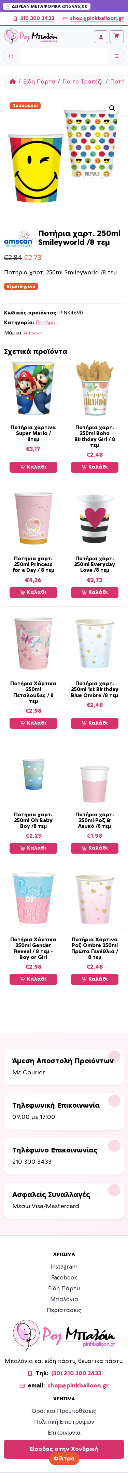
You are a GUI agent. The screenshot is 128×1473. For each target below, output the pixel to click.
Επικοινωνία (64, 1433)
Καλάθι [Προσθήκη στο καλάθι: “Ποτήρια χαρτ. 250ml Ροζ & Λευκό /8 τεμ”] (95, 848)
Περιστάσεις (64, 1310)
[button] (112, 108)
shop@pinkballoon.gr (93, 18)
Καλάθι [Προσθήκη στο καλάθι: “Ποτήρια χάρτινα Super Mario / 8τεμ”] (33, 467)
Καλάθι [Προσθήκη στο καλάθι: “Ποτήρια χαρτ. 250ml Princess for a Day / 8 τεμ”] (33, 592)
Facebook (64, 1277)
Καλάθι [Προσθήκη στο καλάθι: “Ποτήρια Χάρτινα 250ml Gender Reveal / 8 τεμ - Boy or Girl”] (33, 979)
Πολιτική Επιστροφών (64, 1422)
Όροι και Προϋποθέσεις (64, 1411)
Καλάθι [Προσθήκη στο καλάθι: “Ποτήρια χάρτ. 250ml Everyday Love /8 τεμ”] (95, 592)
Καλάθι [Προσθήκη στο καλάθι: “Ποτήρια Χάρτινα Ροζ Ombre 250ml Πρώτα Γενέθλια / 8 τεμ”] (95, 979)
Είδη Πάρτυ (39, 82)
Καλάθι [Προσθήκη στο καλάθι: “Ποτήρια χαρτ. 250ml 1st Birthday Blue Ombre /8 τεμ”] (95, 723)
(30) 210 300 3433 (76, 1373)
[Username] (64, 56)
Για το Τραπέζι (82, 82)
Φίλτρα (64, 1458)
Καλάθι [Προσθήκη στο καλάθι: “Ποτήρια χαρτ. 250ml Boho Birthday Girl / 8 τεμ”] (95, 467)
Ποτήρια (46, 322)
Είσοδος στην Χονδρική (64, 1449)
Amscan (33, 332)
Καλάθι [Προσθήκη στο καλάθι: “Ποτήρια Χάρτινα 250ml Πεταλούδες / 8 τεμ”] (33, 723)
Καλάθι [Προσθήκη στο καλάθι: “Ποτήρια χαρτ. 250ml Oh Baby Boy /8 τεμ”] (33, 848)
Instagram (64, 1267)
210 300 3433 (33, 18)
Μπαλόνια (64, 1299)
